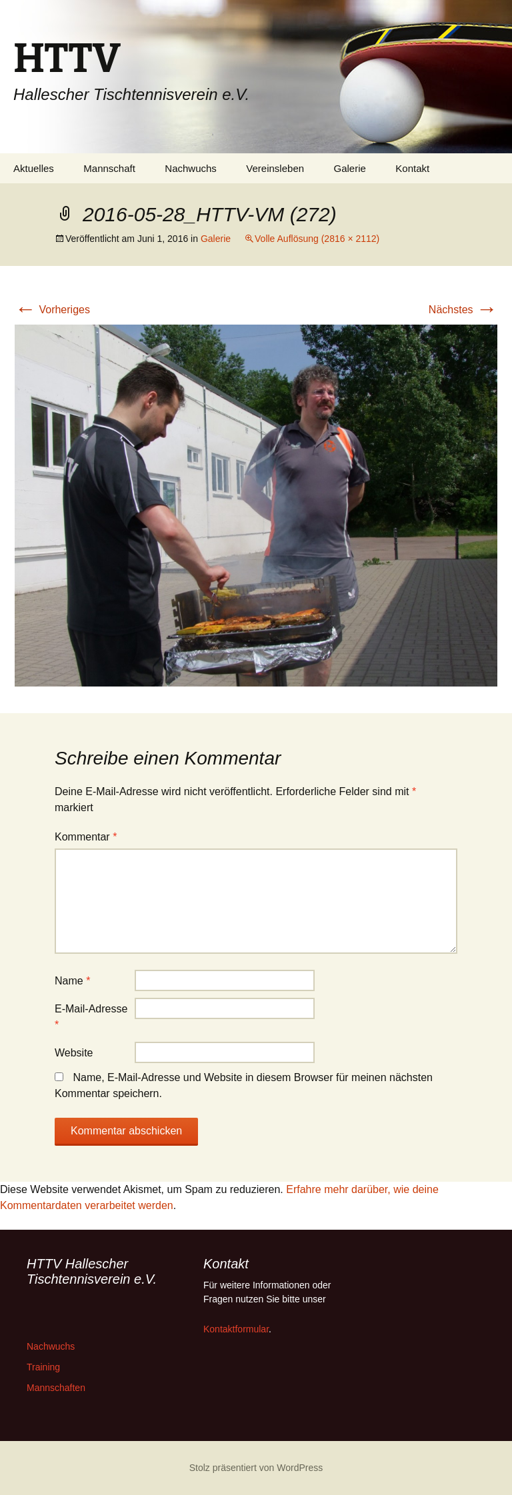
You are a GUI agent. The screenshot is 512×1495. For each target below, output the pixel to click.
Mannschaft (109, 168)
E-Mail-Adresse (91, 1016)
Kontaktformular (236, 1329)
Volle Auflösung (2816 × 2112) (317, 238)
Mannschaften (56, 1387)
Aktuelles (33, 168)
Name (72, 980)
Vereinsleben (275, 168)
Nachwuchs (191, 168)
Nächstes (463, 309)
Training (43, 1367)
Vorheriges (52, 309)
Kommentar (86, 836)
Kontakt (412, 168)
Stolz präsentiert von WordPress (256, 1467)
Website (74, 1052)
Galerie (350, 168)
